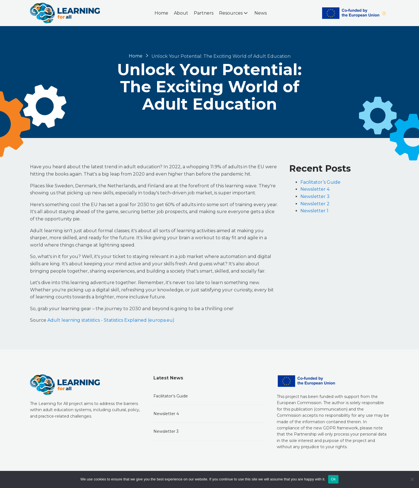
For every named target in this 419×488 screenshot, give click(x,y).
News (260, 13)
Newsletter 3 (315, 196)
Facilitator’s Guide (320, 182)
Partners (203, 13)
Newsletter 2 (315, 203)
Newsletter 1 (314, 210)
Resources (234, 13)
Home (161, 13)
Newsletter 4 (315, 189)
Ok (333, 479)
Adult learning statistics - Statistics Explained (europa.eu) (110, 320)
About (181, 13)
